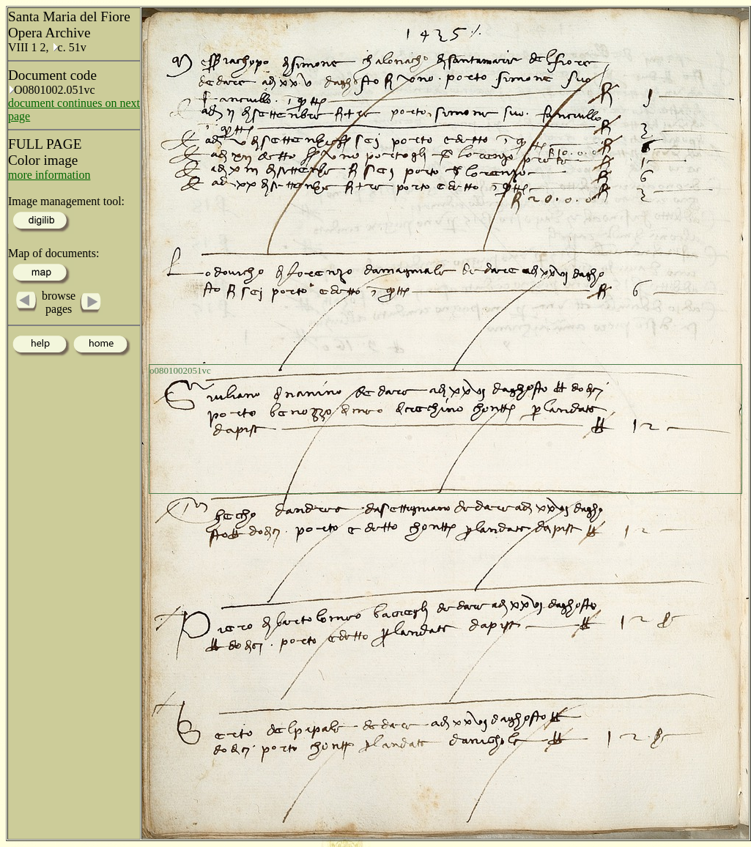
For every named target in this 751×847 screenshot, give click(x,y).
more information (49, 175)
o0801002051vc (180, 370)
